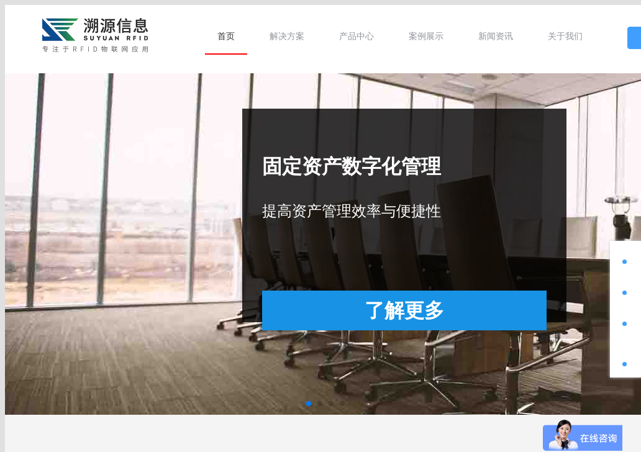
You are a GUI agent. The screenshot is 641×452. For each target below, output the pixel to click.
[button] (308, 403)
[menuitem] (226, 36)
